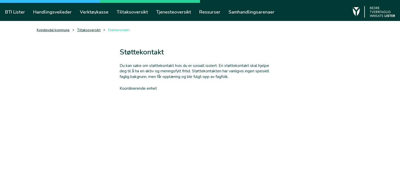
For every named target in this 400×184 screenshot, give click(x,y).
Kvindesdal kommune (53, 30)
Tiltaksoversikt (89, 30)
